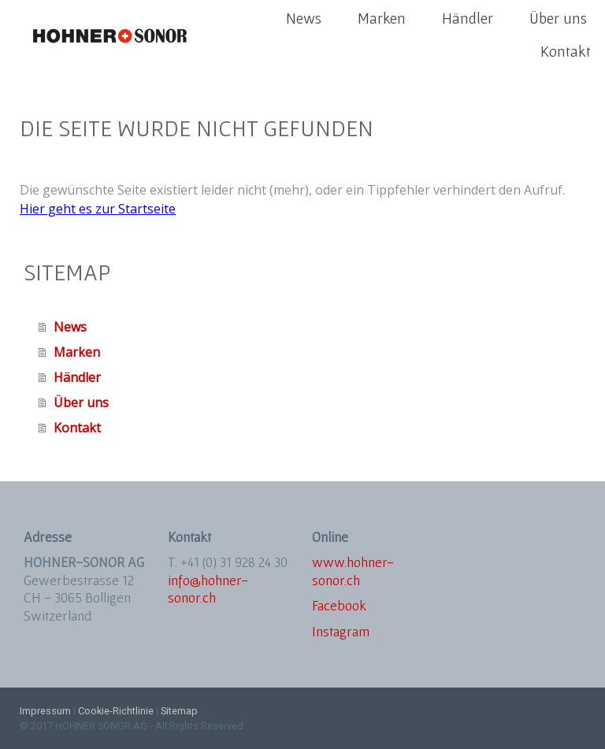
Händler (467, 18)
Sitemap (179, 711)
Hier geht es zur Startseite (98, 208)
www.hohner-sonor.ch (353, 571)
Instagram (340, 631)
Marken (382, 18)
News (303, 18)
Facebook (339, 605)
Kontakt (565, 51)
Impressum (45, 711)
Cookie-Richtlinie (116, 711)
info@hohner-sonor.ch (208, 589)
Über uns (558, 18)
